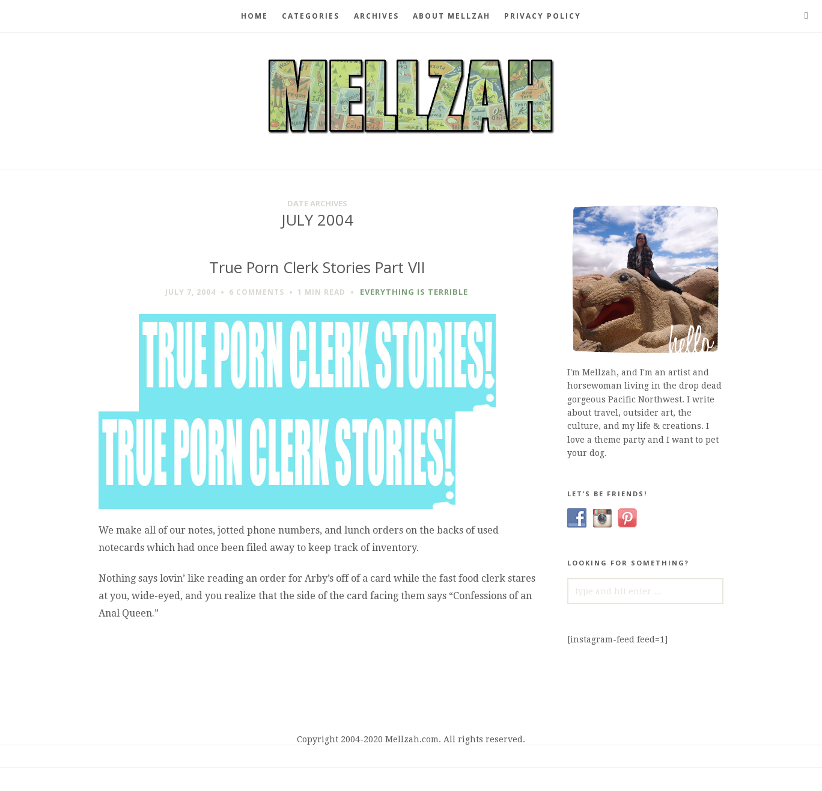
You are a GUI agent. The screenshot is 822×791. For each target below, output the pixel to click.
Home (254, 16)
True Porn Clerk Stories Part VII (317, 267)
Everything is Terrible (414, 291)
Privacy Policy (542, 16)
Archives (376, 16)
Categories (310, 16)
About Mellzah (451, 16)
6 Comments (256, 292)
